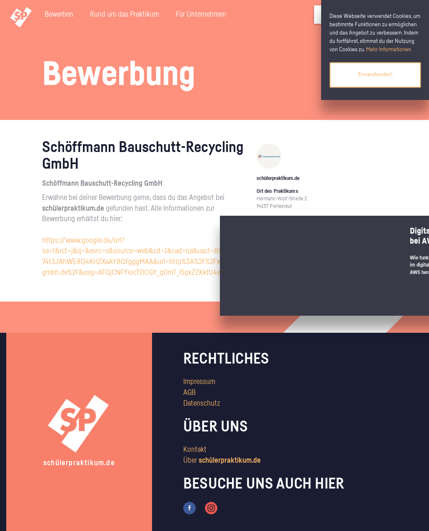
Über (222, 460)
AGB (189, 392)
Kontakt (195, 450)
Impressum (199, 382)
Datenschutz (201, 403)
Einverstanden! (375, 74)
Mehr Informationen (388, 49)
